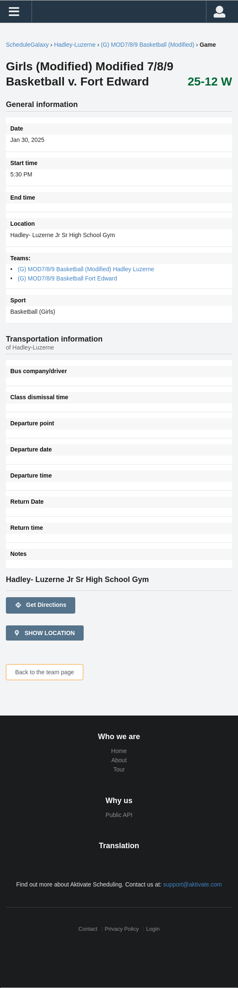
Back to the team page (44, 672)
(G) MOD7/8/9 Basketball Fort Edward (67, 278)
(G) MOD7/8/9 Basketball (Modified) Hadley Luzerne (86, 269)
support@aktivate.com (192, 884)
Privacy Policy (122, 929)
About (119, 760)
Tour (118, 769)
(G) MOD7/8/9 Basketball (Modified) (148, 44)
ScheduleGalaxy (27, 44)
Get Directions (40, 605)
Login (153, 929)
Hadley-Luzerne (74, 44)
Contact (88, 929)
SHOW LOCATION (44, 633)
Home (119, 751)
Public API (119, 815)
